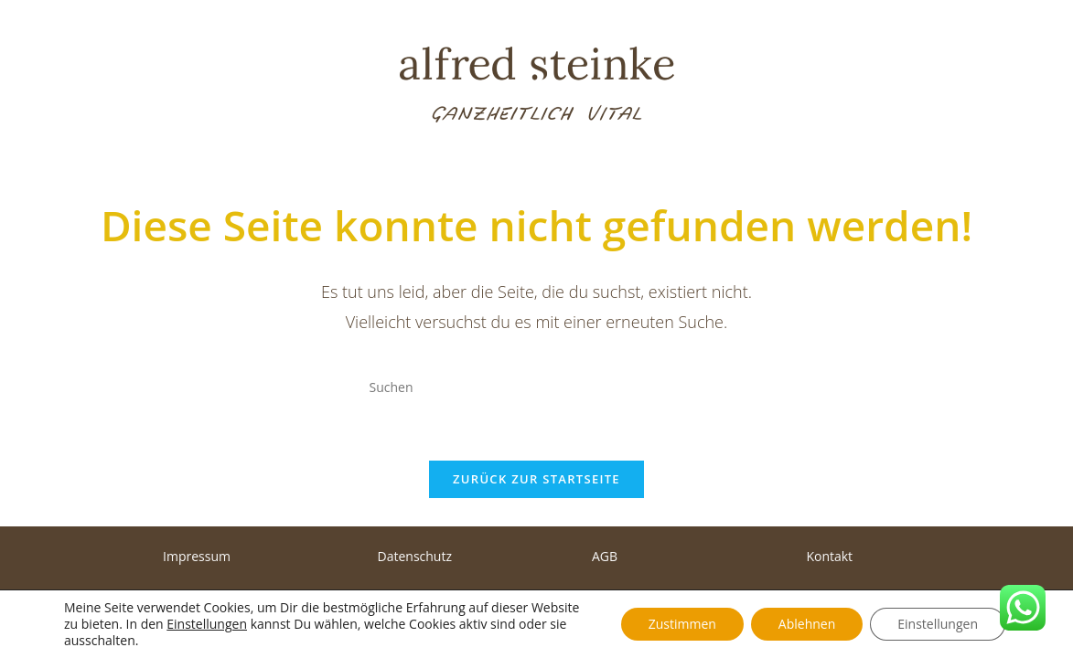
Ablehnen (806, 623)
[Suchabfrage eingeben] (537, 386)
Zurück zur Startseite (536, 479)
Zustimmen (682, 623)
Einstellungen (206, 624)
